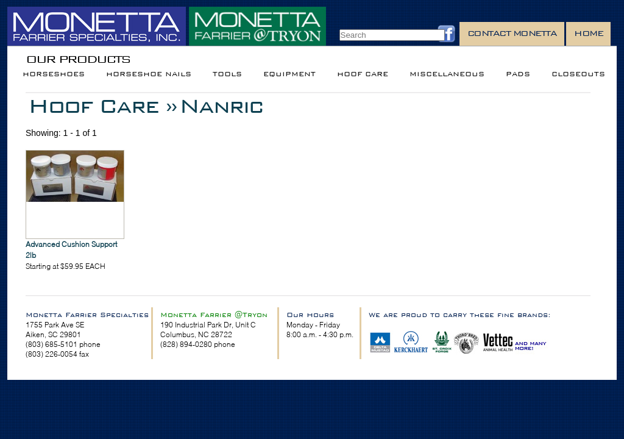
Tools (227, 74)
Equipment (289, 74)
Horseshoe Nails (148, 74)
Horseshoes (54, 74)
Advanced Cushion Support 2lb (71, 250)
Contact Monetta (512, 33)
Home (588, 33)
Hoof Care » (102, 106)
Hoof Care (362, 74)
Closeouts (578, 74)
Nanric (221, 106)
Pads (518, 74)
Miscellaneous (447, 74)
